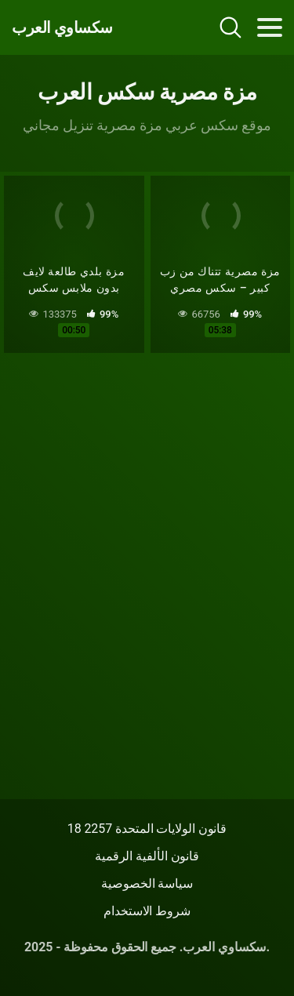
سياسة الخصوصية (147, 883)
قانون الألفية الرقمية (147, 856)
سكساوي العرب (62, 27)
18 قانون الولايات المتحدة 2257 (147, 828)
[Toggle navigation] (269, 27)
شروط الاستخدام (147, 910)
